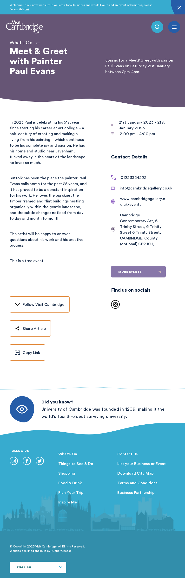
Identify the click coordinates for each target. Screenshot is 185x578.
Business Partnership (135, 492)
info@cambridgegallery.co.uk (146, 188)
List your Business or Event (141, 463)
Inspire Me (67, 502)
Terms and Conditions (137, 482)
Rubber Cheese (61, 551)
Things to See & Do (75, 463)
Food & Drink (70, 482)
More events (142, 271)
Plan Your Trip (70, 492)
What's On (67, 454)
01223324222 (133, 177)
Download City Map (135, 473)
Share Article (30, 328)
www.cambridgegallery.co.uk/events (142, 201)
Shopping (66, 473)
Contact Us (127, 454)
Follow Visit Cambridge (39, 304)
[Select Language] (38, 567)
